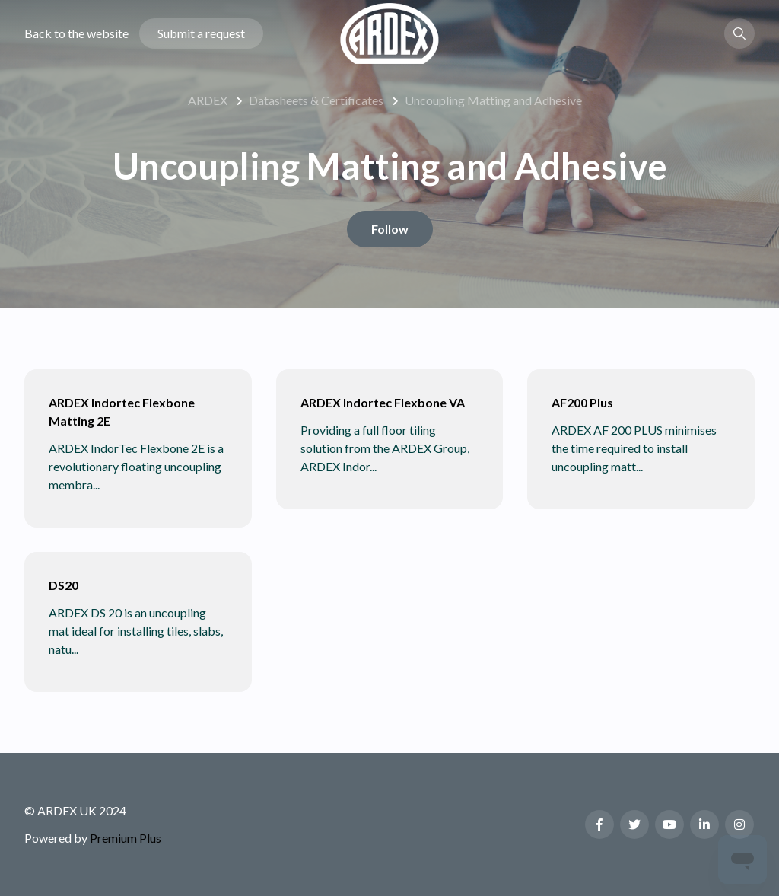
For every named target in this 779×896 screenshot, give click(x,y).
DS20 (63, 585)
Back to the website (76, 33)
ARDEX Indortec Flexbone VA (382, 402)
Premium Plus (125, 838)
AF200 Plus (582, 402)
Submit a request (201, 33)
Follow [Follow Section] (390, 229)
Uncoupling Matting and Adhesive (493, 100)
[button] (739, 33)
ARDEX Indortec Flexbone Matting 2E (122, 411)
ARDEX (207, 100)
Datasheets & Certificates (316, 100)
